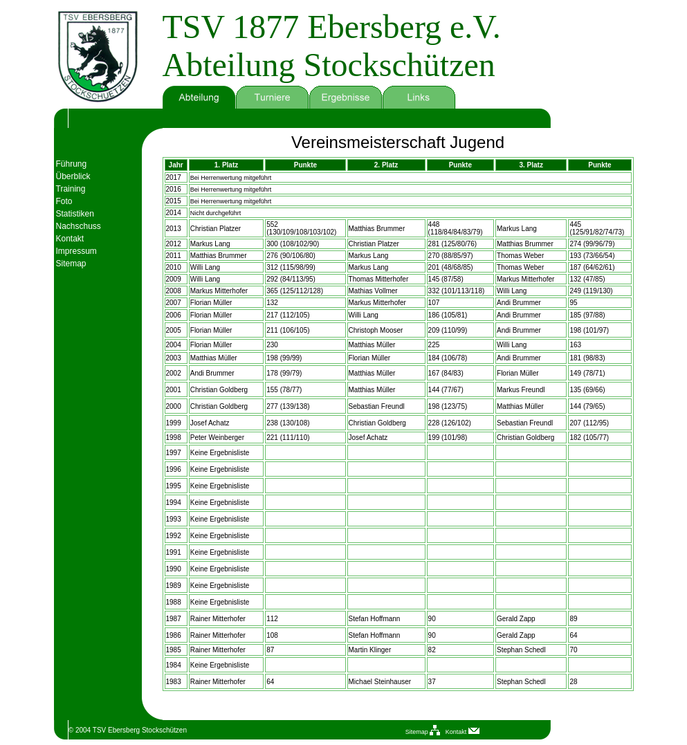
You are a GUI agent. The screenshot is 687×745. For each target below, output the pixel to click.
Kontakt (70, 238)
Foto (64, 201)
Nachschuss (78, 226)
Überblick (73, 176)
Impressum (76, 251)
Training (71, 189)
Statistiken (75, 214)
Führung (71, 164)
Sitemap (71, 263)
